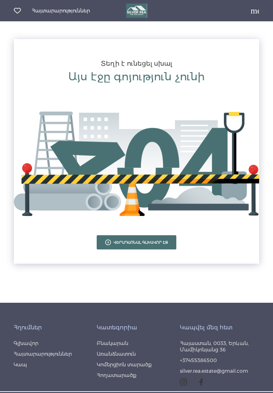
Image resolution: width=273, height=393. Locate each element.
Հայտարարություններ (61, 10)
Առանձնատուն (116, 354)
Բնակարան (112, 343)
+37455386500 (198, 360)
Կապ (20, 364)
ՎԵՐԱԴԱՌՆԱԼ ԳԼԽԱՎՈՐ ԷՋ (136, 242)
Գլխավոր (26, 343)
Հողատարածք (116, 375)
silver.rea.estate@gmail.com (214, 371)
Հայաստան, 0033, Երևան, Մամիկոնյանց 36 (214, 346)
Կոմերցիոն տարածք (124, 364)
